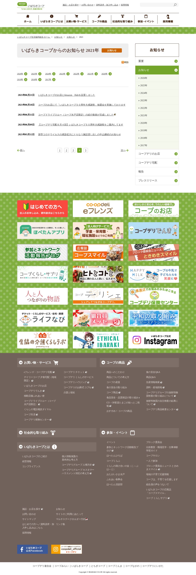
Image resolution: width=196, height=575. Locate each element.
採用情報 (125, 5)
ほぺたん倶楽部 (115, 484)
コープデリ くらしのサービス (79, 377)
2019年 (20, 79)
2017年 (48, 79)
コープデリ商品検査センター (162, 409)
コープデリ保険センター (38, 419)
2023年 (62, 74)
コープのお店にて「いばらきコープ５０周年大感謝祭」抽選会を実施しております (82, 105)
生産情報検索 (154, 382)
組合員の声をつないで (157, 484)
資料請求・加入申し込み (107, 5)
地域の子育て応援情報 (157, 474)
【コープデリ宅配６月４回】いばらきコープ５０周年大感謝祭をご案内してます (80, 124)
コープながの (132, 566)
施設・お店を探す (71, 5)
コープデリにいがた (152, 566)
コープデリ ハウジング (77, 382)
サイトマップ (29, 519)
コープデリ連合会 (42, 566)
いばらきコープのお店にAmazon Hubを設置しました (66, 95)
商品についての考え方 (118, 377)
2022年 (76, 74)
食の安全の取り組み (117, 387)
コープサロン (153, 455)
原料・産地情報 (155, 387)
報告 (141, 171)
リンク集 (60, 524)
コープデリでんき (34, 391)
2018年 (34, 79)
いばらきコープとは (37, 447)
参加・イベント (117, 432)
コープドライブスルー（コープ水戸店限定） (40, 403)
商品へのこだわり (116, 372)
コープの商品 (116, 362)
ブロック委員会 (154, 442)
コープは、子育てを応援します (162, 479)
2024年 (48, 74)
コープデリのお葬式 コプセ (79, 387)
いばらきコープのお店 (35, 386)
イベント (111, 442)
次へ (123, 150)
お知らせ (58, 37)
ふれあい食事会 (115, 479)
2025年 (34, 74)
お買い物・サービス (37, 362)
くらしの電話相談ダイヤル (37, 409)
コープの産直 (113, 382)
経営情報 (26, 461)
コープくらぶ (113, 461)
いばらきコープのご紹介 (34, 456)
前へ (22, 150)
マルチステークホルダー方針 (72, 519)
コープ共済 (31, 414)
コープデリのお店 (149, 153)
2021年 (90, 74)
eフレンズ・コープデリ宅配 (39, 372)
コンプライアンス (31, 466)
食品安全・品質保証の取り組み (124, 397)
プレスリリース (147, 180)
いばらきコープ (79, 566)
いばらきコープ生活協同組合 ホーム (34, 37)
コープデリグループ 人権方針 (78, 465)
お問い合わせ (87, 5)
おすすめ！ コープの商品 (119, 411)
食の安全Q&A (153, 372)
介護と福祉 (69, 392)
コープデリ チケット (75, 372)
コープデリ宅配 (147, 162)
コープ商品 (114, 392)
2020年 (104, 74)
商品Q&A (151, 377)
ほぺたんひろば (115, 455)
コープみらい (61, 566)
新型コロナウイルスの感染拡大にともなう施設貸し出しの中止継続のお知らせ (79, 134)
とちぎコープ (98, 566)
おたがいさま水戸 (116, 474)
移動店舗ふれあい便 (34, 396)
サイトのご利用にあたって (69, 514)
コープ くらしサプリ (156, 498)
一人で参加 (152, 461)
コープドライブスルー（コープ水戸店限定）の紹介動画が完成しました (76, 115)
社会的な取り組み (36, 432)
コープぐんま (115, 566)
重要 (141, 61)
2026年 (20, 74)
